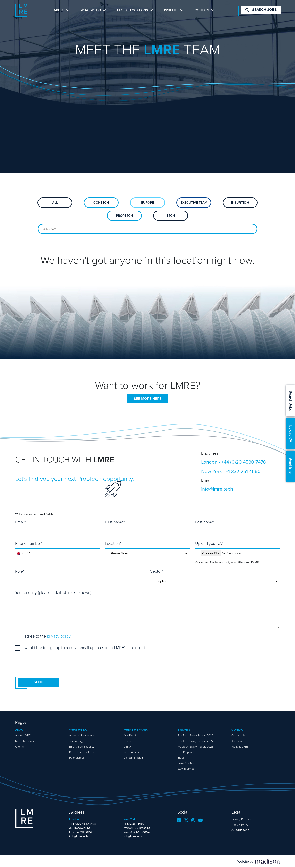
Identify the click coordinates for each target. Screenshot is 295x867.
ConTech (101, 202)
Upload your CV (209, 543)
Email (20, 522)
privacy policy (58, 636)
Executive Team (193, 202)
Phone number (28, 543)
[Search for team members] (147, 229)
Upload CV (290, 433)
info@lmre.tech (217, 489)
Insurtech (240, 202)
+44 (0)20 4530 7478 (243, 462)
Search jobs (261, 9)
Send (38, 682)
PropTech (124, 215)
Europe (147, 202)
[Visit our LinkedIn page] (179, 820)
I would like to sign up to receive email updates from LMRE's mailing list (84, 648)
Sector (156, 571)
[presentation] (46, 664)
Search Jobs (290, 401)
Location (113, 543)
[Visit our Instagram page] (193, 820)
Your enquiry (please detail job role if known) (53, 592)
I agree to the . (47, 636)
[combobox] (19, 553)
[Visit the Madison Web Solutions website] (258, 861)
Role (19, 571)
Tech (171, 215)
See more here (147, 398)
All (55, 202)
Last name (205, 522)
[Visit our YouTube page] (200, 820)
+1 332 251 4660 (243, 471)
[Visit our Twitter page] (186, 820)
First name (115, 522)
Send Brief (290, 466)
